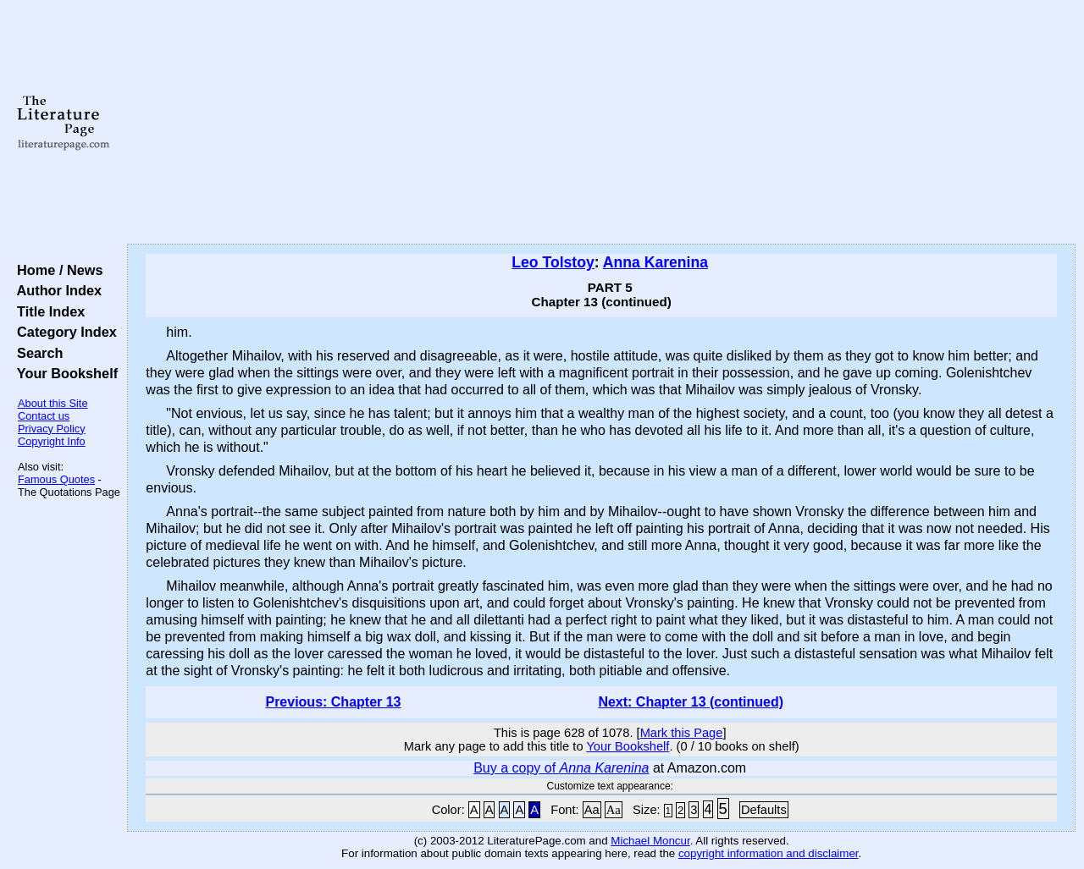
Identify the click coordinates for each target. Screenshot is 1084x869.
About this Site (53, 403)
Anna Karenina (655, 262)
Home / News (56, 270)
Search (36, 352)
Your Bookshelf (63, 373)
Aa (592, 810)
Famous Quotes (56, 479)
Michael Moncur (650, 840)
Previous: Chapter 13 (333, 702)
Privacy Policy (52, 428)
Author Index (55, 290)
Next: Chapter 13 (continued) (690, 702)
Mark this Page (681, 733)
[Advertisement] (601, 122)
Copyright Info (52, 441)
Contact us (43, 416)
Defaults (764, 810)
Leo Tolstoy (553, 262)
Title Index (47, 311)
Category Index (63, 331)
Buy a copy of (561, 768)
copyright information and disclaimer (768, 853)
